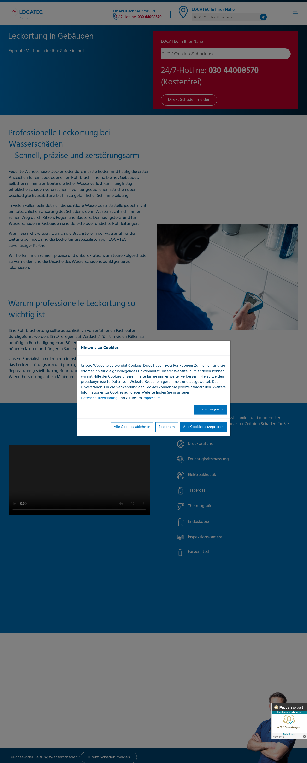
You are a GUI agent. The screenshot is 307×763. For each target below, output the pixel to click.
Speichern (167, 427)
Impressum (152, 398)
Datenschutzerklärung (99, 398)
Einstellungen (208, 409)
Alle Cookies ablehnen (132, 427)
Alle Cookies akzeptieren (203, 427)
